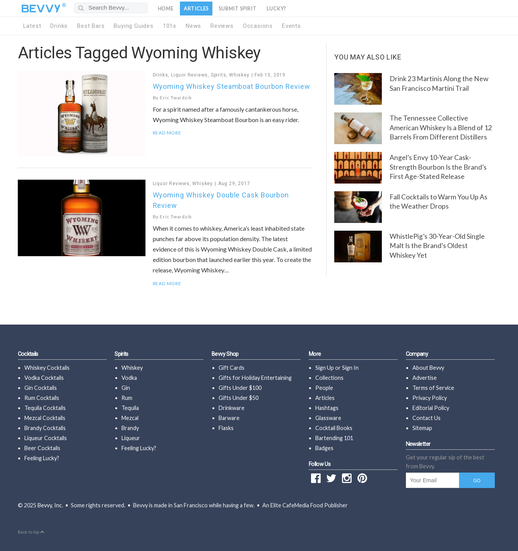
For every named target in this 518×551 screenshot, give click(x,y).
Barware (229, 418)
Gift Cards (231, 367)
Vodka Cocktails (44, 377)
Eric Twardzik (176, 97)
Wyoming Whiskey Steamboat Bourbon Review (231, 86)
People (324, 387)
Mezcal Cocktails (44, 418)
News (193, 25)
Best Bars (90, 25)
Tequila (130, 408)
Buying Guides (133, 25)
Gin (125, 387)
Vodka (129, 377)
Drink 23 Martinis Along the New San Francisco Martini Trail (439, 83)
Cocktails (28, 354)
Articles (196, 8)
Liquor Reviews (189, 75)
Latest (32, 25)
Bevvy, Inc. (50, 505)
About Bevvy (428, 367)
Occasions (258, 25)
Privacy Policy (429, 398)
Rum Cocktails (41, 398)
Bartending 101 (334, 438)
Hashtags (326, 408)
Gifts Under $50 (238, 398)
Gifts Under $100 (240, 387)
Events (291, 25)
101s (169, 25)
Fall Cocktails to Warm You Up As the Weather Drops (438, 202)
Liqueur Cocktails (45, 438)
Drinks (59, 25)
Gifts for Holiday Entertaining (255, 377)
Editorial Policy (430, 408)
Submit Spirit (237, 8)
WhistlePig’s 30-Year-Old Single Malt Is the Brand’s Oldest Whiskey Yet (437, 245)
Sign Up (324, 367)
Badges (324, 448)
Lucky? (276, 8)
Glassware (328, 418)
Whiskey (239, 75)
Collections (329, 377)
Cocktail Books (333, 428)
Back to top (31, 532)
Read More (167, 133)
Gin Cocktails (40, 387)
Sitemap (422, 428)
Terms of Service (433, 387)
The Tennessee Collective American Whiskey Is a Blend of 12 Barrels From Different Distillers (441, 127)
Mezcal (129, 418)
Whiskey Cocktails (47, 367)
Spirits (218, 75)
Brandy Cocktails (45, 428)
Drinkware (231, 408)
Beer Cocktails (42, 448)
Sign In (350, 367)
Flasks (226, 428)
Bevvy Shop (225, 354)
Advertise (424, 377)
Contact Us (426, 418)
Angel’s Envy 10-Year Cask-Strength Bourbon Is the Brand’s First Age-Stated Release (438, 166)
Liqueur (130, 438)
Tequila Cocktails (45, 408)
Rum (126, 398)
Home (166, 8)
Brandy (130, 428)
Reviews (222, 25)
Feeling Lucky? (41, 458)
